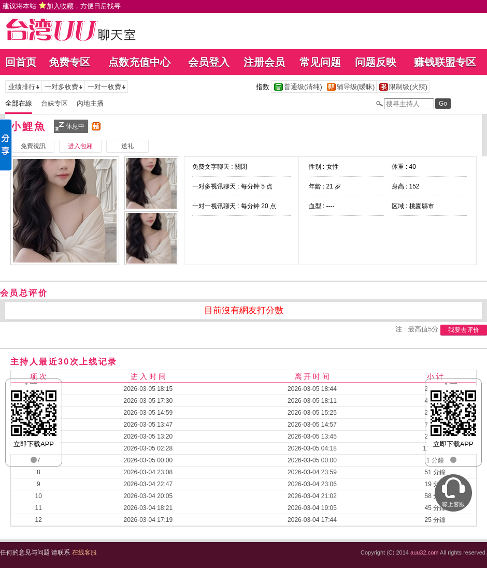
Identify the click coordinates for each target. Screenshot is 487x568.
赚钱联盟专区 (445, 62)
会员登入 (209, 62)
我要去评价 (463, 329)
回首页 (20, 62)
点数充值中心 (139, 62)
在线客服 (84, 552)
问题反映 (375, 62)
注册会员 (264, 62)
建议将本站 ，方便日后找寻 (62, 6)
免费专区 (69, 62)
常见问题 (320, 62)
